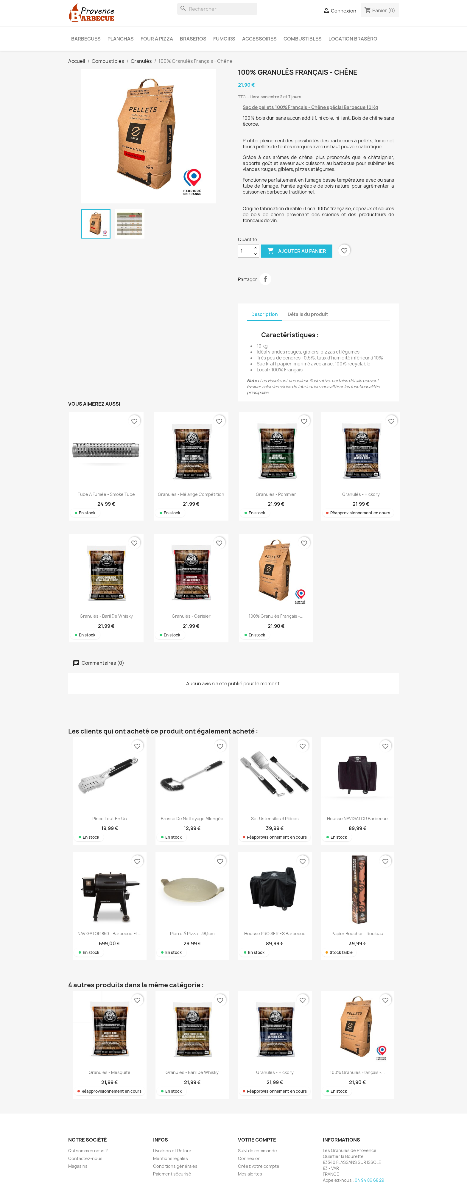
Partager (265, 279)
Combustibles (303, 38)
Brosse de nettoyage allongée (192, 818)
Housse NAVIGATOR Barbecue (357, 818)
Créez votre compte (258, 1166)
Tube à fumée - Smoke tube (106, 494)
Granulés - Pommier (276, 494)
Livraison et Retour (172, 1150)
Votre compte (257, 1139)
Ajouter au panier (296, 251)
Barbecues (86, 38)
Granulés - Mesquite (109, 1072)
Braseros (193, 38)
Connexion (249, 1158)
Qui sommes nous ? (88, 1150)
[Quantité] (245, 251)
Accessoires (259, 38)
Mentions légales (170, 1158)
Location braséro (353, 38)
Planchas (121, 38)
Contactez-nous (85, 1158)
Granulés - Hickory (361, 494)
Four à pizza (157, 38)
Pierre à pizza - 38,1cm (192, 933)
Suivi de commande (257, 1150)
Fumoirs (224, 38)
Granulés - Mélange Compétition (191, 494)
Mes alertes (250, 1174)
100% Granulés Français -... (276, 616)
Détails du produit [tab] (308, 314)
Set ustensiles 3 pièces (275, 818)
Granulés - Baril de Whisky (106, 616)
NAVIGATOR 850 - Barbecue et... (109, 933)
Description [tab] (264, 314)
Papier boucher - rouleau (357, 933)
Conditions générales (175, 1166)
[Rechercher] (217, 9)
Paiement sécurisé (172, 1174)
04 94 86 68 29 (369, 1180)
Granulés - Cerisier (191, 616)
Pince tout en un (109, 818)
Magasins (78, 1166)
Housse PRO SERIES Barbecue (275, 933)
